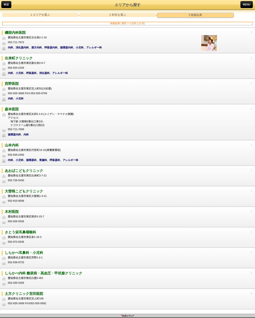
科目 (6, 4)
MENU (246, 4)
